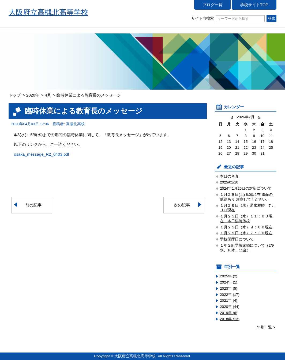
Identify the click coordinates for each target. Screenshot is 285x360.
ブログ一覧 (212, 4)
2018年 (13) (229, 319)
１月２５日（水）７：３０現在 (246, 233)
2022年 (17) (229, 295)
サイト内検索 (227, 18)
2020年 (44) (229, 307)
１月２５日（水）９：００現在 (246, 227)
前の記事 (33, 205)
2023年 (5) (228, 288)
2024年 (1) (228, 282)
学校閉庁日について (237, 239)
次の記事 (182, 205)
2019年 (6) (228, 313)
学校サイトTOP (254, 4)
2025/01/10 (229, 182)
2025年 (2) (228, 276)
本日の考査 (229, 176)
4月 (48, 95)
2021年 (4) (228, 300)
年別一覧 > (266, 327)
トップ (15, 95)
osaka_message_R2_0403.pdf (41, 154)
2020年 (32, 95)
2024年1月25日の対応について (246, 188)
